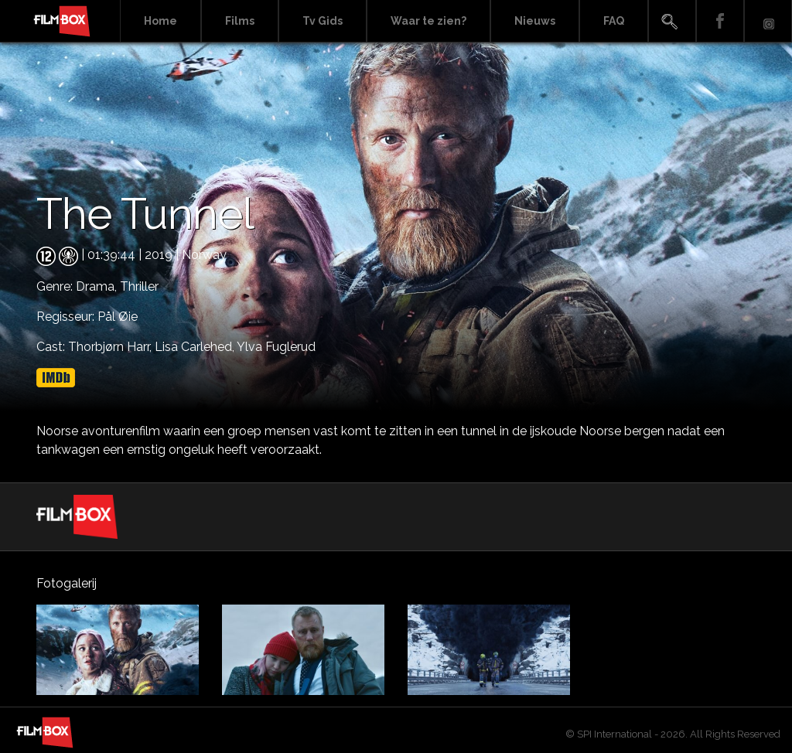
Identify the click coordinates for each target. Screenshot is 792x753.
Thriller (139, 286)
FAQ (613, 21)
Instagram (768, 21)
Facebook (720, 21)
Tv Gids (322, 21)
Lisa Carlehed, (196, 346)
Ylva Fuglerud (276, 346)
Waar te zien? (428, 21)
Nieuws (534, 21)
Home (160, 21)
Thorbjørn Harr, (111, 346)
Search (672, 21)
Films (239, 21)
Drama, (98, 286)
